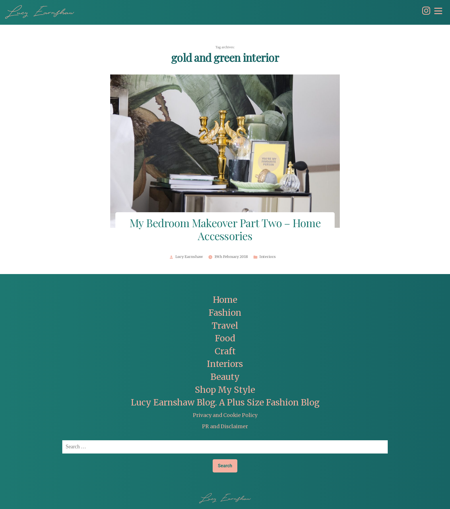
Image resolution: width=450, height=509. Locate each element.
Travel (225, 325)
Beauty (225, 377)
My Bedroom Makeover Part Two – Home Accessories (225, 230)
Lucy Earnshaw (189, 256)
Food (225, 338)
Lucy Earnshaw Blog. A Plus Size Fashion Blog (225, 402)
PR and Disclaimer (225, 426)
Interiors (267, 256)
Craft (225, 351)
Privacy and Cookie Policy (225, 415)
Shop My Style (225, 389)
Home (225, 299)
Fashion (225, 312)
